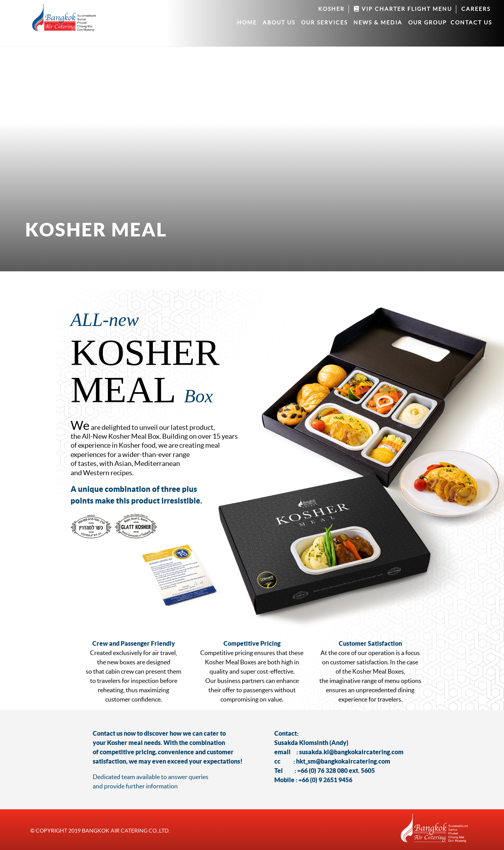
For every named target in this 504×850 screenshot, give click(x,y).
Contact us (471, 22)
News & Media (377, 22)
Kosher (331, 9)
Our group (427, 22)
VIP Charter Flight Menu (403, 9)
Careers (475, 9)
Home (247, 22)
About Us (279, 22)
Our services (324, 22)
